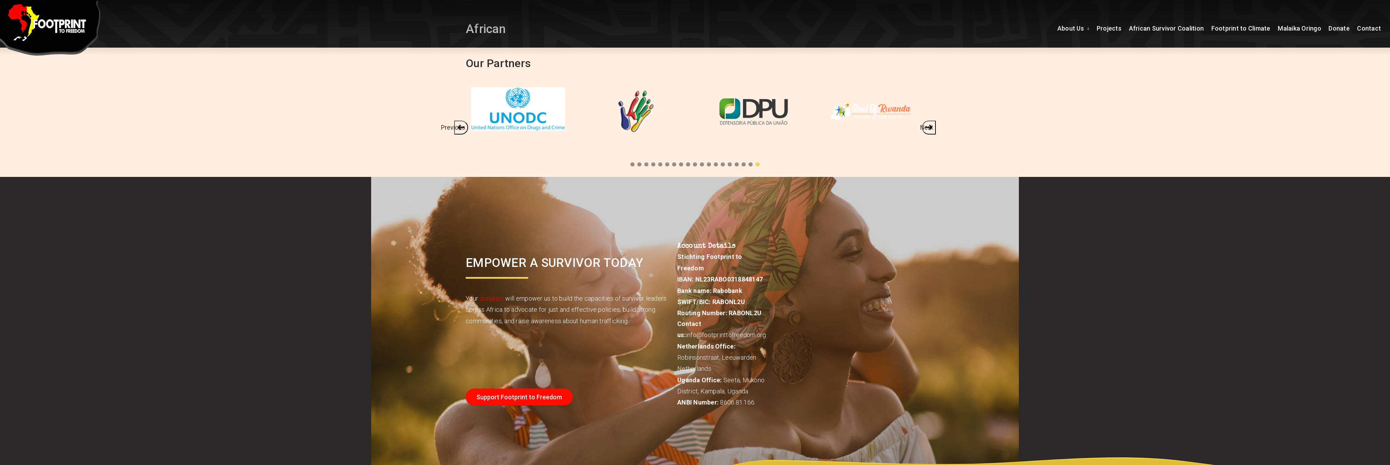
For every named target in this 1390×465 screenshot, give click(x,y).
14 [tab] (667, 164)
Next (928, 127)
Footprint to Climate (1242, 27)
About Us (1076, 27)
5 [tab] (730, 164)
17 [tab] (646, 164)
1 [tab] (757, 164)
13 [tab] (674, 164)
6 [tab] (723, 164)
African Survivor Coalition (1169, 27)
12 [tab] (681, 164)
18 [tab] (639, 164)
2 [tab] (751, 164)
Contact (1369, 27)
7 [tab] (716, 164)
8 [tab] (709, 164)
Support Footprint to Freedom (519, 397)
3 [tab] (744, 164)
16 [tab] (653, 164)
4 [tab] (737, 164)
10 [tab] (695, 164)
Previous (459, 127)
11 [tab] (688, 164)
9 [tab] (702, 164)
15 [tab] (660, 164)
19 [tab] (632, 164)
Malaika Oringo (1301, 27)
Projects (1112, 27)
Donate (1340, 27)
